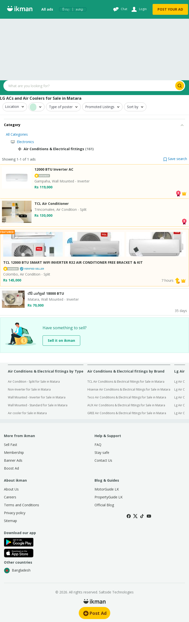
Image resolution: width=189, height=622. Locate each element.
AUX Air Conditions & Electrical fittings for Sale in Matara (126, 405)
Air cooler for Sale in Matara (27, 413)
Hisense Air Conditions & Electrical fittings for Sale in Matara (128, 389)
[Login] (138, 9)
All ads (47, 9)
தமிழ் (79, 9)
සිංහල (66, 9)
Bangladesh (17, 570)
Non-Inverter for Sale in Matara (29, 389)
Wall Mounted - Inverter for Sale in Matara (36, 397)
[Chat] (119, 9)
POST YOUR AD (170, 9)
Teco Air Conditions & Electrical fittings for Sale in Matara (126, 397)
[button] (175, 158)
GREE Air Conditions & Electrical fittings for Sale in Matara (126, 413)
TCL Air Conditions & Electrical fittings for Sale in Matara (125, 381)
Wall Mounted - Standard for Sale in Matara (37, 405)
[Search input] (88, 85)
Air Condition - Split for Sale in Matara (34, 381)
